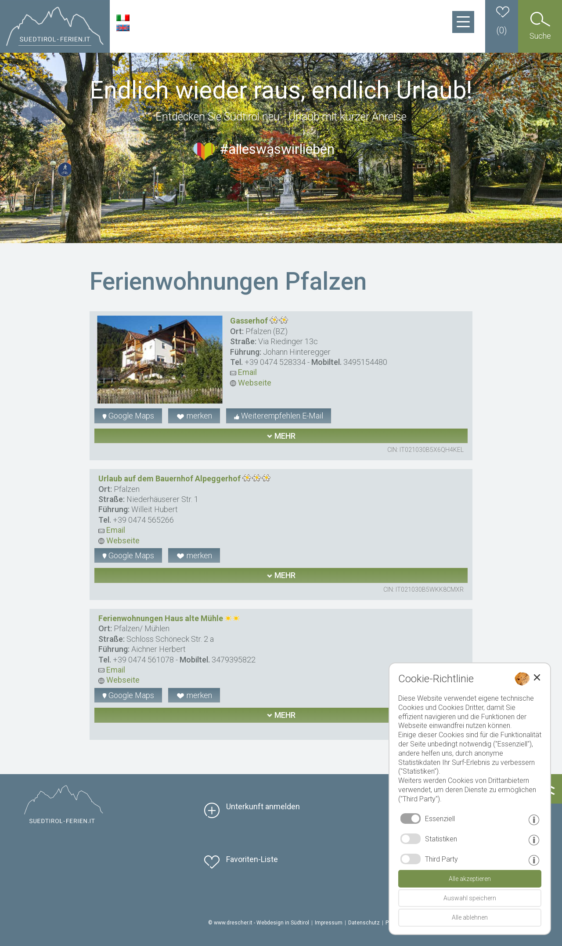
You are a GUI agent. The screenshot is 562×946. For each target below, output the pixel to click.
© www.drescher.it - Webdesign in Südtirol (258, 923)
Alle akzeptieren (470, 878)
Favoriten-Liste (252, 859)
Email (243, 372)
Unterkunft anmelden (263, 806)
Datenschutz (364, 923)
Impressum (328, 923)
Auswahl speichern (469, 898)
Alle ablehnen (470, 917)
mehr (281, 435)
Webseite (250, 382)
